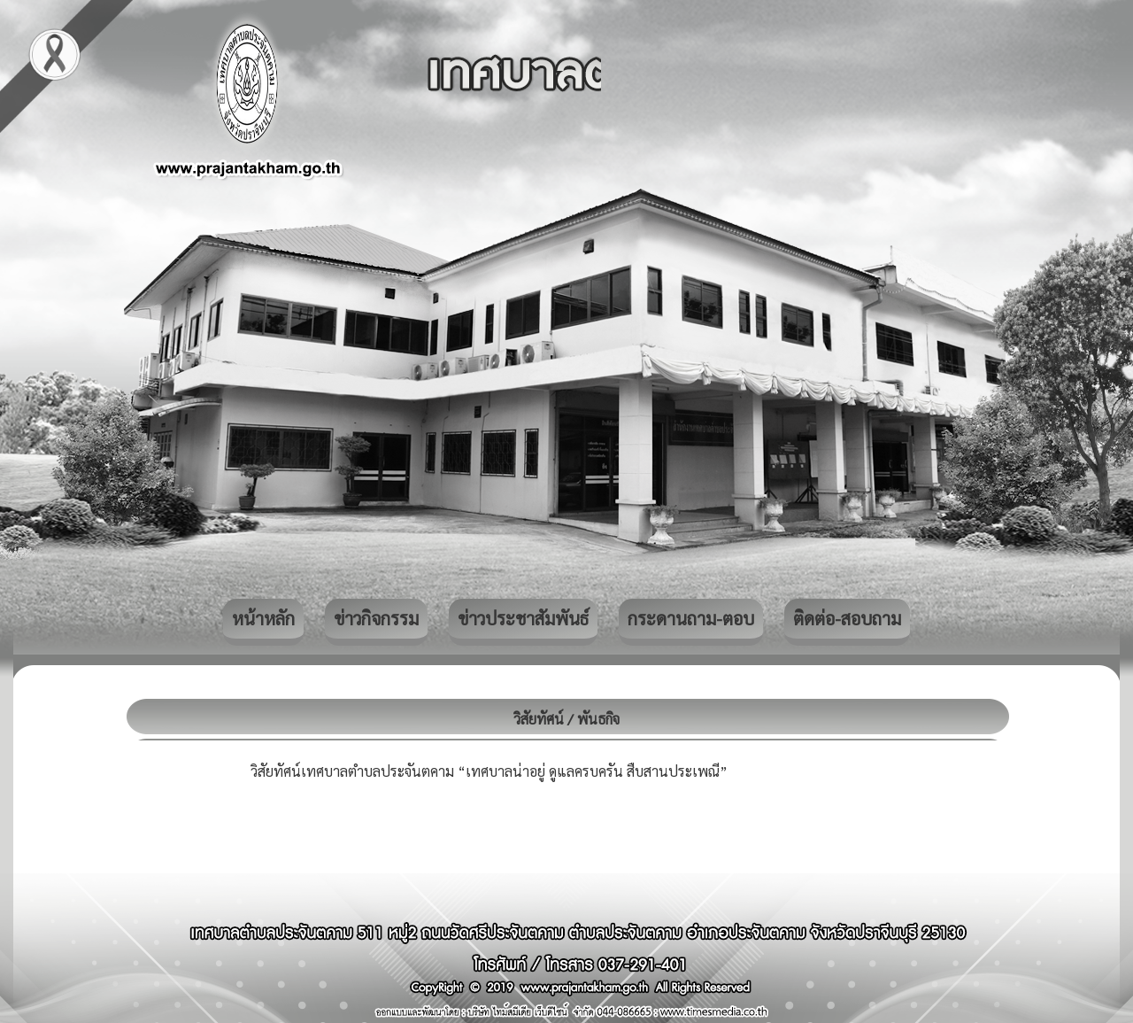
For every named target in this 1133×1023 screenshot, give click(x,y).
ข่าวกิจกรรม (376, 618)
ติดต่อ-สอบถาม (847, 618)
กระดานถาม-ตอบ (691, 618)
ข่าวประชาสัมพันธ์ (523, 618)
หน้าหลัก (263, 618)
